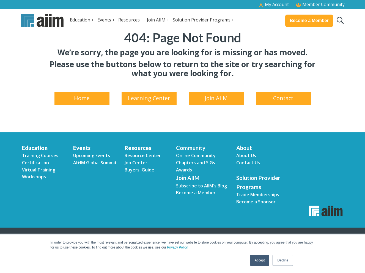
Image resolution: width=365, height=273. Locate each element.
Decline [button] (282, 260)
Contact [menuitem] (283, 98)
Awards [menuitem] (184, 170)
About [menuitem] (244, 147)
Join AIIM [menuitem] (216, 98)
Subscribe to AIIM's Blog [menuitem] (201, 186)
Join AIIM (156, 20)
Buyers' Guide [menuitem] (139, 170)
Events (104, 20)
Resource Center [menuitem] (143, 155)
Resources (129, 20)
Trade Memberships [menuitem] (257, 195)
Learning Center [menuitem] (149, 98)
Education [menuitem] (35, 147)
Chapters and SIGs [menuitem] (195, 163)
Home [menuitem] (82, 98)
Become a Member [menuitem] (196, 193)
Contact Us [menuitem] (248, 163)
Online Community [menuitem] (196, 155)
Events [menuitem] (81, 147)
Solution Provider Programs (201, 20)
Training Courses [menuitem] (40, 155)
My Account (273, 4)
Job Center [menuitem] (136, 163)
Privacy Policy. (177, 247)
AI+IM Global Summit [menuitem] (95, 163)
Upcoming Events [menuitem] (91, 155)
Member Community (320, 4)
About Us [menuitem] (246, 155)
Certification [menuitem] (35, 163)
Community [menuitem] (190, 147)
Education (80, 20)
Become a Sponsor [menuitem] (256, 202)
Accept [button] (260, 260)
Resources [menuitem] (138, 147)
